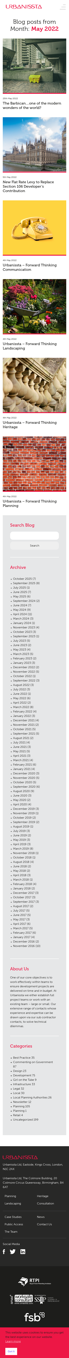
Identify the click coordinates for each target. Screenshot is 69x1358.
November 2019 (24, 813)
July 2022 (19, 689)
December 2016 (24, 941)
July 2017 (19, 910)
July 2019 (19, 831)
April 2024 (20, 614)
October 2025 (22, 578)
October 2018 (22, 857)
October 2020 (22, 782)
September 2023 (24, 636)
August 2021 (21, 738)
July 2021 (19, 742)
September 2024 (24, 601)
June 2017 (19, 915)
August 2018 (21, 862)
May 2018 (19, 870)
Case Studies (13, 1217)
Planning (21, 1106)
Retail (18, 1115)
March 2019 (21, 848)
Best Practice (24, 1057)
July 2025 (19, 587)
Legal (18, 1088)
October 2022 (22, 676)
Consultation (45, 1203)
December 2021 (24, 720)
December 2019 (24, 809)
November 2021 (24, 724)
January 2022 (22, 716)
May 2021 (19, 751)
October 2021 (22, 729)
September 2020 (24, 786)
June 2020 (20, 795)
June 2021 (20, 747)
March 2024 (21, 618)
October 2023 (22, 632)
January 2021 (22, 769)
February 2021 (22, 764)
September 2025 (24, 583)
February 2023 (22, 658)
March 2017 (21, 928)
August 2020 (21, 791)
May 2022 (19, 698)
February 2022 (22, 711)
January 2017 (21, 937)
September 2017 (24, 901)
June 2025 (20, 592)
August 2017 (21, 906)
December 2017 (23, 893)
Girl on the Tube (25, 1079)
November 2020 (24, 778)
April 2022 (20, 702)
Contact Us (44, 1224)
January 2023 (22, 663)
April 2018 (19, 875)
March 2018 (21, 879)
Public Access (14, 1224)
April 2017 (19, 924)
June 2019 (20, 835)
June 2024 (20, 605)
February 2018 (22, 884)
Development (24, 1075)
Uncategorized (25, 1119)
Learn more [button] (13, 1341)
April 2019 (19, 844)
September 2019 (24, 822)
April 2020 (20, 804)
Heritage (42, 1196)
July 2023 (19, 640)
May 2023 (19, 649)
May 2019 (19, 839)
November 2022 (24, 671)
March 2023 (21, 654)
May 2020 (19, 800)
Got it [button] (11, 1351)
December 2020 (24, 773)
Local (18, 1093)
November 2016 (24, 946)
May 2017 (19, 919)
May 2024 (19, 609)
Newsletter (22, 1102)
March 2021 (21, 760)
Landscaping (13, 1203)
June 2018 (20, 866)
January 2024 (22, 623)
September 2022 (24, 680)
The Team (11, 1231)
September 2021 (24, 733)
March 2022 (21, 707)
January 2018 (22, 888)
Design (19, 1071)
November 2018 (24, 853)
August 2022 (21, 685)
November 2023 (24, 627)
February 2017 (22, 932)
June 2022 (20, 693)
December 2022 (24, 667)
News (41, 1217)
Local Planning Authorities (32, 1097)
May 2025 (19, 596)
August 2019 (21, 826)
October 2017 (22, 897)
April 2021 (19, 755)
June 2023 (20, 645)
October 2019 (22, 817)
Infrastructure (24, 1084)
